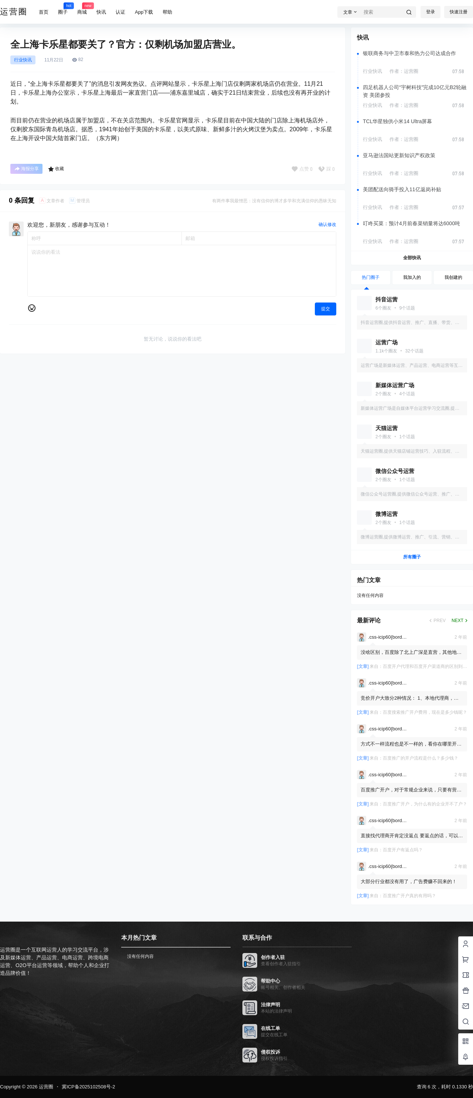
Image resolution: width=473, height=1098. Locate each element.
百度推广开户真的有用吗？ (409, 895)
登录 (430, 11)
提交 (325, 308)
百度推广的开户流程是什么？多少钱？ (420, 758)
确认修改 (327, 224)
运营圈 (45, 1086)
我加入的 (412, 277)
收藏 (56, 169)
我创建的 (453, 277)
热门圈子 (371, 277)
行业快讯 (23, 60)
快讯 (101, 12)
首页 (43, 12)
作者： (403, 71)
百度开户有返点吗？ (403, 849)
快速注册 (458, 11)
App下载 (144, 12)
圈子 (63, 8)
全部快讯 (412, 257)
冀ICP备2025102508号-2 (88, 1086)
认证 (120, 12)
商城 (82, 8)
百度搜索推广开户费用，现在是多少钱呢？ (425, 712)
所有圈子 (412, 557)
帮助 (167, 12)
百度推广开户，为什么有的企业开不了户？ (425, 804)
